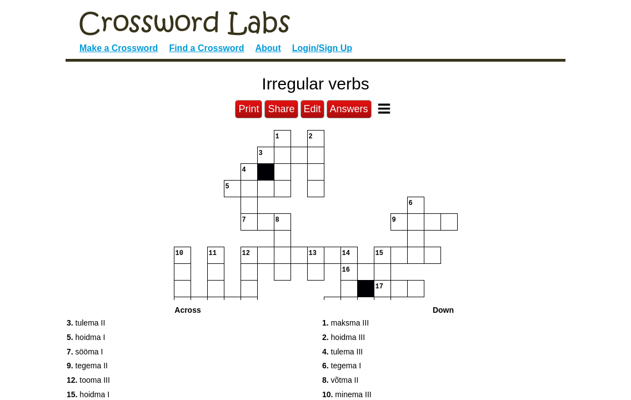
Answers (349, 108)
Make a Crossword (118, 48)
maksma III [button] (345, 322)
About (268, 48)
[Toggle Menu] (384, 108)
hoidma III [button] (343, 337)
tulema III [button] (342, 351)
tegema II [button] (87, 365)
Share (281, 108)
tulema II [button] (86, 322)
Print (248, 108)
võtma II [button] (340, 380)
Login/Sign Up (322, 48)
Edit (312, 108)
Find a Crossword (206, 48)
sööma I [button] (85, 351)
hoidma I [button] (86, 337)
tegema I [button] (341, 365)
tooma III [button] (88, 380)
